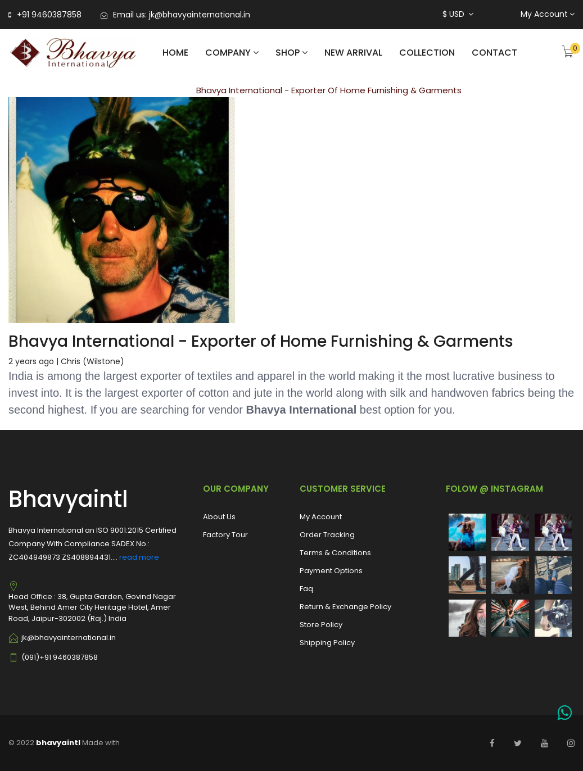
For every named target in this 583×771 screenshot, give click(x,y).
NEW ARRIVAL (353, 52)
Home (175, 52)
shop (291, 52)
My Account (548, 14)
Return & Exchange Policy (345, 606)
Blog (163, 90)
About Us (219, 516)
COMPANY (232, 52)
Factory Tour (225, 534)
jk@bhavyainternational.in (199, 14)
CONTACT (494, 52)
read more (139, 557)
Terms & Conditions (335, 552)
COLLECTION (427, 52)
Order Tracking (327, 534)
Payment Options (331, 570)
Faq (306, 588)
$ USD (457, 14)
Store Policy (321, 624)
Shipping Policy (327, 642)
